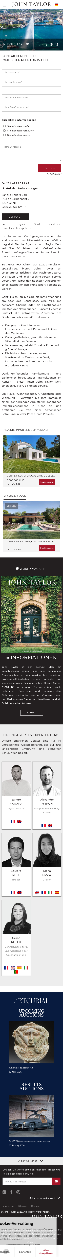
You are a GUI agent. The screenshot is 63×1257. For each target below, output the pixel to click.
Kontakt (35, 1115)
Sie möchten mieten (19, 135)
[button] (7, 1251)
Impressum (8, 1115)
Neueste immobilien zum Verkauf (26, 430)
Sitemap (22, 1115)
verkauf (15, 216)
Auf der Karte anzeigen (20, 188)
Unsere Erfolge (15, 495)
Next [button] (53, 457)
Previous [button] (9, 457)
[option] (31, 462)
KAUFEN (31, 712)
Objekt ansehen (47, 482)
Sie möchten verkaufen (20, 130)
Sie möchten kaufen (18, 126)
